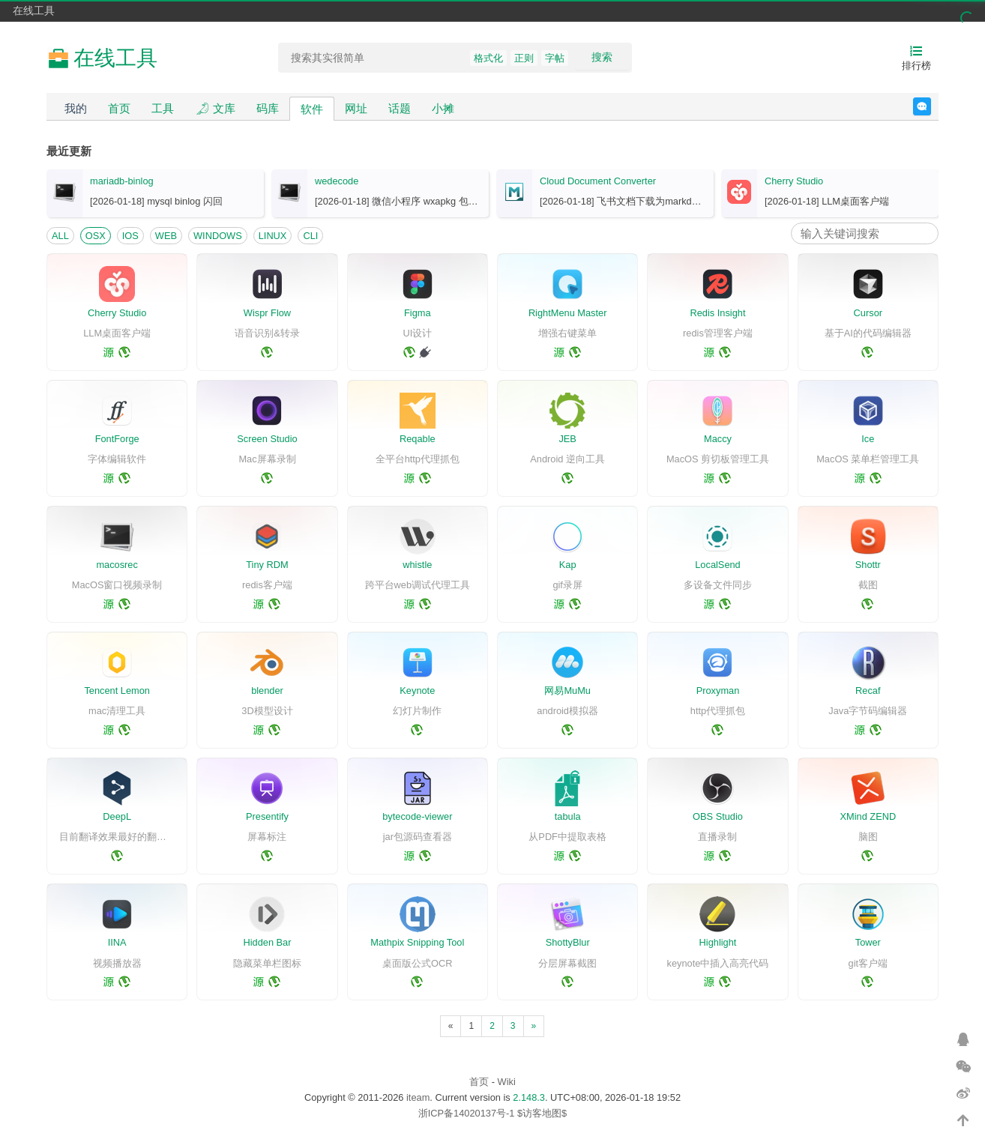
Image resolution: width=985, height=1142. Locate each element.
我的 (75, 108)
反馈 (930, 106)
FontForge (117, 438)
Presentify (267, 816)
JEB (567, 438)
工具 (162, 108)
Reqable (418, 438)
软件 (312, 109)
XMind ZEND (868, 816)
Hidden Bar (267, 942)
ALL (60, 235)
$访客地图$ (542, 1113)
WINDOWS (217, 235)
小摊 (443, 108)
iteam (418, 1097)
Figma (417, 312)
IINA (117, 942)
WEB (166, 235)
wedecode (336, 181)
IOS (130, 235)
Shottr (868, 564)
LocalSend (717, 564)
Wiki (507, 1081)
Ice (867, 438)
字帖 (554, 58)
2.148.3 (529, 1097)
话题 (399, 108)
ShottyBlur (568, 942)
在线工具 (34, 10)
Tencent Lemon (117, 690)
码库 (267, 108)
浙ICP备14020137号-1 (466, 1113)
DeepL (117, 816)
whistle (417, 564)
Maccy (718, 438)
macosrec (116, 564)
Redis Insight (718, 312)
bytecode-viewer (417, 816)
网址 (356, 108)
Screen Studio (267, 438)
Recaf (867, 690)
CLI (310, 235)
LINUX (273, 235)
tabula (568, 816)
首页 (119, 108)
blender (267, 690)
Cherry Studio (794, 181)
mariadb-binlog (122, 181)
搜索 (601, 57)
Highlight (718, 942)
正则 (524, 58)
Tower (868, 942)
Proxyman (718, 690)
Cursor (868, 312)
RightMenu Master (567, 312)
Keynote (417, 690)
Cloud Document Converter (598, 181)
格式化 (488, 58)
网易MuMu (567, 690)
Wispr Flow (267, 312)
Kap (567, 564)
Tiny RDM (267, 564)
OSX (95, 235)
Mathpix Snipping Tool (417, 942)
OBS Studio (718, 816)
